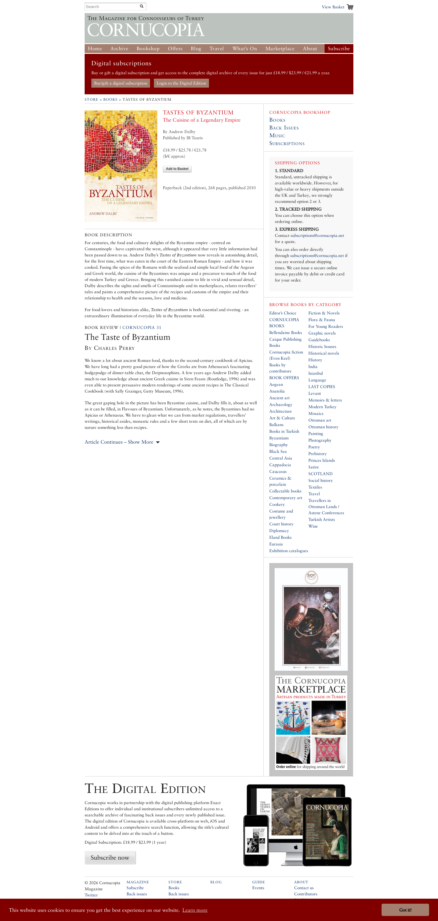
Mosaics (315, 413)
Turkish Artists (321, 519)
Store (91, 99)
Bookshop (148, 48)
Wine (313, 526)
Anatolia (277, 391)
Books (110, 99)
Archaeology (280, 404)
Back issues (137, 893)
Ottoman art (319, 420)
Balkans (276, 424)
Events (258, 887)
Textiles (315, 487)
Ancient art (279, 397)
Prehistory (317, 453)
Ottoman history (323, 426)
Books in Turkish (284, 431)
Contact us (304, 887)
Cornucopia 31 (141, 327)
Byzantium (279, 438)
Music (277, 135)
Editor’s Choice (282, 313)
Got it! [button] (405, 910)
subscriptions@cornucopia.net (317, 235)
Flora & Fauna (321, 319)
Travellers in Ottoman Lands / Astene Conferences (326, 506)
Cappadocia (280, 464)
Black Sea (278, 451)
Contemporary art (285, 497)
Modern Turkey (322, 406)
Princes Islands (321, 460)
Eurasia (276, 544)
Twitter (91, 895)
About (310, 48)
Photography (320, 440)
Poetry (314, 446)
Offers (175, 48)
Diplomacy (279, 530)
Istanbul (315, 373)
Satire (313, 467)
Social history (320, 480)
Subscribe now (110, 857)
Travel (217, 48)
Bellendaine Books (285, 332)
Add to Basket (177, 169)
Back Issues (284, 127)
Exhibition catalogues (288, 550)
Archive (119, 48)
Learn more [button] (195, 910)
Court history (281, 523)
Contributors (305, 893)
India (313, 366)
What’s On (244, 48)
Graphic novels (322, 333)
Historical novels (323, 353)
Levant (314, 393)
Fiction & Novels (324, 313)
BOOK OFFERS (284, 377)
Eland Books (280, 537)
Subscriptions (287, 143)
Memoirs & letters (325, 400)
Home (95, 48)
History (315, 359)
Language (317, 379)
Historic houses (322, 346)
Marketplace (280, 48)
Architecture (280, 411)
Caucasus (278, 471)
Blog (196, 48)
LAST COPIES (321, 386)
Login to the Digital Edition (181, 83)
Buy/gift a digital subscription (120, 83)
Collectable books (285, 491)
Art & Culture (282, 417)
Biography (278, 444)
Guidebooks (319, 339)
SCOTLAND (320, 473)
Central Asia (280, 458)
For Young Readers (325, 326)
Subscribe (339, 48)
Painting (315, 433)
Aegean (276, 384)
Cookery (277, 504)
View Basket (333, 6)
